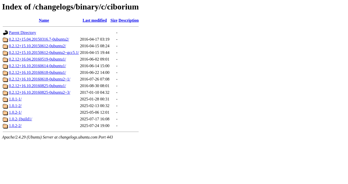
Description (129, 20)
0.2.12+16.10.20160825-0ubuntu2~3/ (39, 92)
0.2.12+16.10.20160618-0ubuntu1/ (37, 72)
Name (44, 20)
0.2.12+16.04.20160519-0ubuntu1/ (37, 59)
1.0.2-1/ (15, 112)
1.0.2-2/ (15, 125)
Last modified (95, 20)
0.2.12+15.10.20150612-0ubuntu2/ (37, 46)
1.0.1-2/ (15, 105)
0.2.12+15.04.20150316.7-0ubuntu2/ (39, 39)
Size (114, 20)
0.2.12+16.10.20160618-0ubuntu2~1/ (39, 79)
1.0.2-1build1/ (20, 119)
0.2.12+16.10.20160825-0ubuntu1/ (37, 86)
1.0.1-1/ (15, 99)
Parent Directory (22, 32)
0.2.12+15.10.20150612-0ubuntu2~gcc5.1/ (44, 52)
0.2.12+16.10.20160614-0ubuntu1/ (37, 66)
